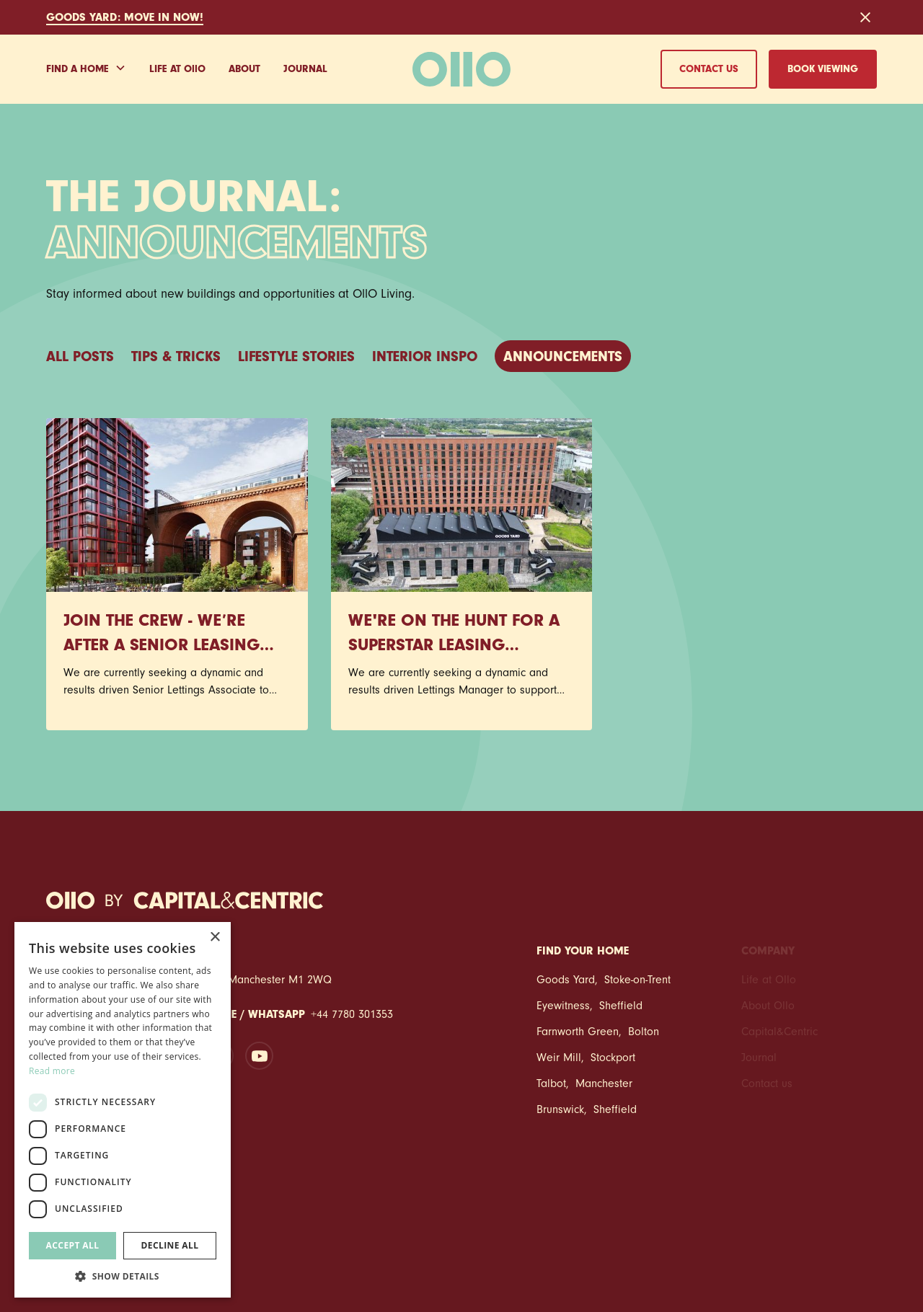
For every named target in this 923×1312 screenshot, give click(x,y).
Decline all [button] (170, 1245)
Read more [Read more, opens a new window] (52, 1071)
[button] (86, 69)
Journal (305, 70)
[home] (461, 69)
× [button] (214, 937)
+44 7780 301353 (352, 1015)
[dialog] (122, 1110)
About (244, 70)
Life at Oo (177, 71)
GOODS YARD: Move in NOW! (124, 19)
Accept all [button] (73, 1245)
